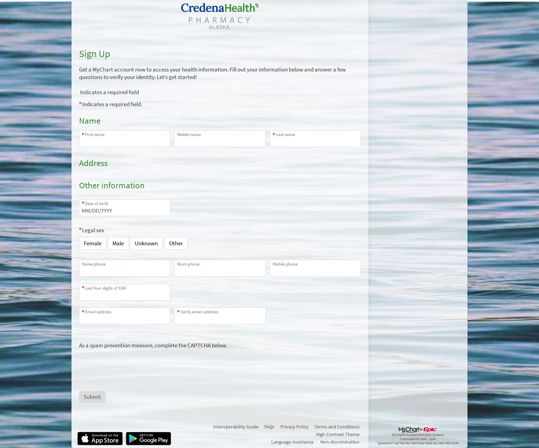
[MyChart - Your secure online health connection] (220, 16)
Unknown (146, 243)
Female (92, 243)
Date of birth (96, 203)
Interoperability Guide (235, 427)
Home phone (94, 264)
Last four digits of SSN (105, 288)
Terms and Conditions (337, 427)
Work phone (188, 264)
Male (118, 243)
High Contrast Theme (338, 434)
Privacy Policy (294, 427)
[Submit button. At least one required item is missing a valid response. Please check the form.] (92, 397)
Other (176, 243)
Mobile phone (285, 264)
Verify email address (199, 312)
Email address (98, 312)
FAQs (269, 427)
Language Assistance (292, 442)
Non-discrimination (340, 442)
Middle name (189, 134)
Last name (285, 134)
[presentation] (131, 362)
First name (94, 134)
